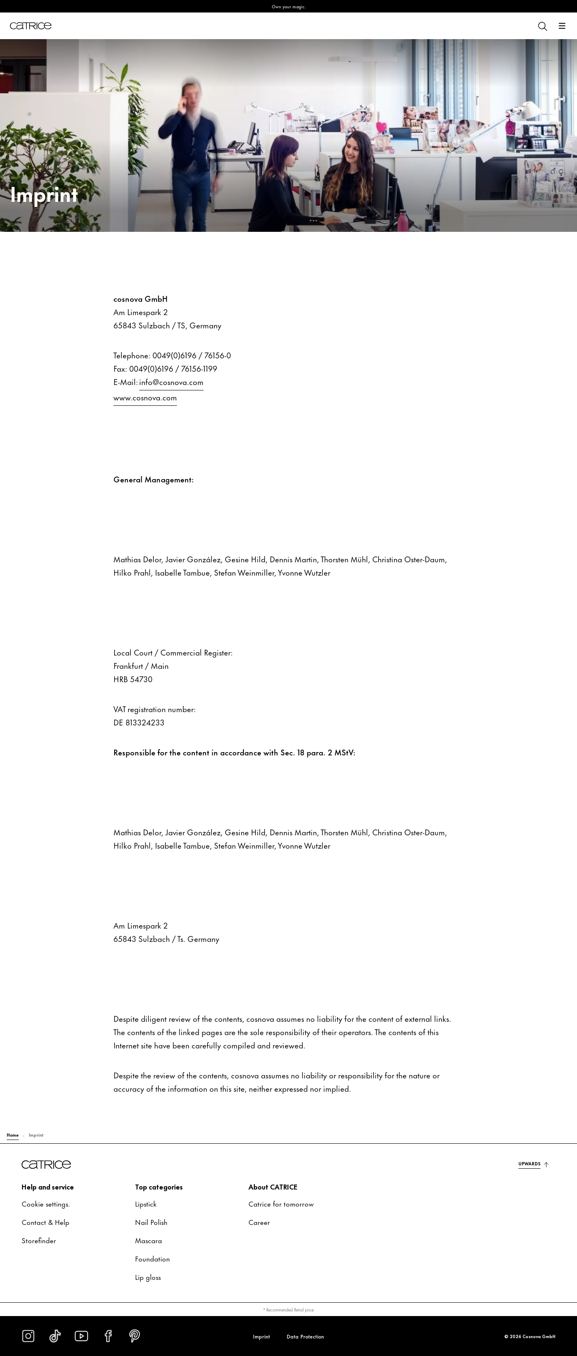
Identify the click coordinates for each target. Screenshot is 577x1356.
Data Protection (305, 1336)
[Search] (542, 26)
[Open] (562, 26)
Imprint (261, 1336)
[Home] (31, 26)
